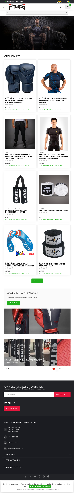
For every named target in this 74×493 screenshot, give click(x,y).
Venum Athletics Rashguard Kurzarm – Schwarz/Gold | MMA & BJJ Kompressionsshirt (53, 156)
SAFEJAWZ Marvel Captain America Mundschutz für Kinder (19, 265)
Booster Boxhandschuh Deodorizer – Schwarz (16, 211)
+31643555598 (13, 437)
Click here (13, 303)
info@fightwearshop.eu (15, 449)
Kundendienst (11, 408)
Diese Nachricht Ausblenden (40, 487)
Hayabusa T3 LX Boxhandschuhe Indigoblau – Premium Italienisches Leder (19, 100)
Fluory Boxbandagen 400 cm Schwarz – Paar (52, 265)
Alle (37, 280)
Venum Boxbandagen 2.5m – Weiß (53, 210)
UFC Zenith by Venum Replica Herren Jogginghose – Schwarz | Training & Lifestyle (19, 156)
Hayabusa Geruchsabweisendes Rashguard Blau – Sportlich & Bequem (53, 100)
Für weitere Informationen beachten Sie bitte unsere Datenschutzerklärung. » (37, 489)
